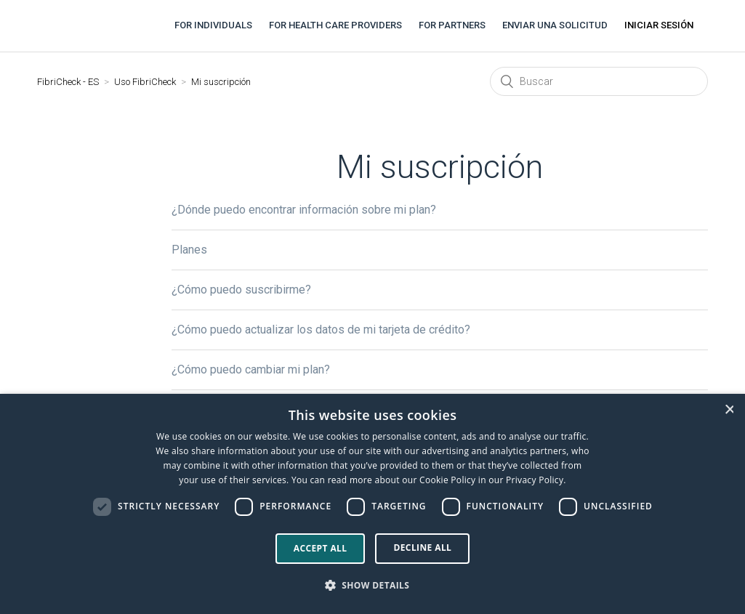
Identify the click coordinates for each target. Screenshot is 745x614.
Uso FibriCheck (145, 81)
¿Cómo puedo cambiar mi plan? (251, 369)
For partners (452, 25)
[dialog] (372, 504)
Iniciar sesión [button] (658, 25)
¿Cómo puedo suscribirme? (241, 289)
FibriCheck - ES (68, 81)
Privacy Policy (534, 480)
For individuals (213, 25)
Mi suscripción (221, 81)
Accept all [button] (320, 548)
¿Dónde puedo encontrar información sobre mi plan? (304, 210)
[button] (373, 586)
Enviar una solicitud (555, 25)
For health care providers (335, 25)
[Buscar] (599, 81)
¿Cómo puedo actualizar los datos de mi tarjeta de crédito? (321, 329)
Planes (189, 249)
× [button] (729, 409)
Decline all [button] (422, 547)
